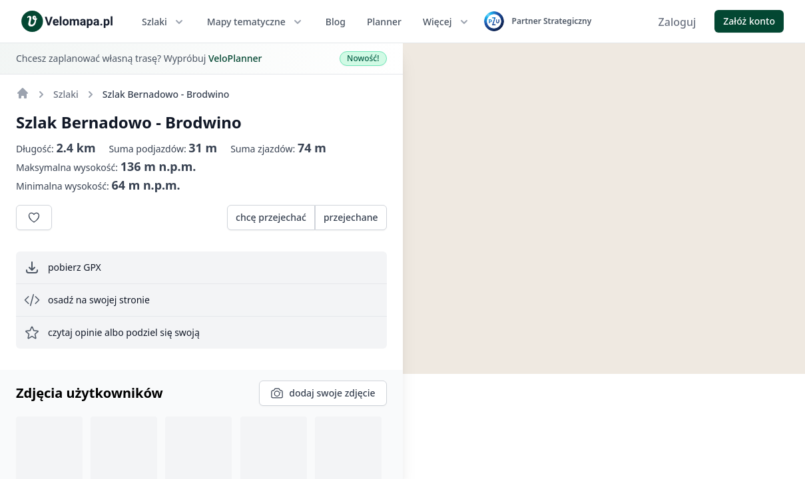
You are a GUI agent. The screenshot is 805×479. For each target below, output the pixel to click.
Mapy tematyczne (255, 22)
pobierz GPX (62, 267)
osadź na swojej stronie (87, 300)
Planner (384, 21)
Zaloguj (677, 22)
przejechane (351, 217)
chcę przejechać (271, 217)
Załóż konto (749, 21)
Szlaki (164, 22)
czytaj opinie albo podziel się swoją (112, 333)
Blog (336, 21)
